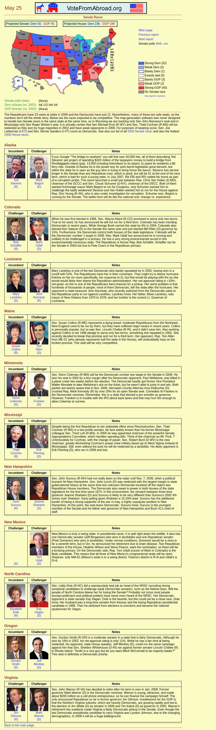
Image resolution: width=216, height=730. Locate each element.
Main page (146, 30)
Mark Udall (39, 244)
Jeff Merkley (39, 662)
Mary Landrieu (16, 295)
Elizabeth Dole (16, 610)
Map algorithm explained (155, 96)
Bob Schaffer (15, 244)
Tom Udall (39, 558)
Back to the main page (19, 725)
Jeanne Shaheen (39, 503)
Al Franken (39, 399)
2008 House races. (16, 134)
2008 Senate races (140, 131)
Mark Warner (39, 714)
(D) (39, 186)
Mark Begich (39, 181)
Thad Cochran (16, 451)
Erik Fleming (39, 451)
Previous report (149, 34)
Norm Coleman (16, 399)
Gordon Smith (16, 662)
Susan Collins (16, 347)
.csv (165, 43)
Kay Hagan (39, 610)
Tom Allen (39, 347)
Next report (146, 39)
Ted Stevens (16, 181)
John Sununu (16, 503)
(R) (16, 186)
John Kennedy (39, 295)
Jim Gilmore (16, 714)
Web (159, 43)
